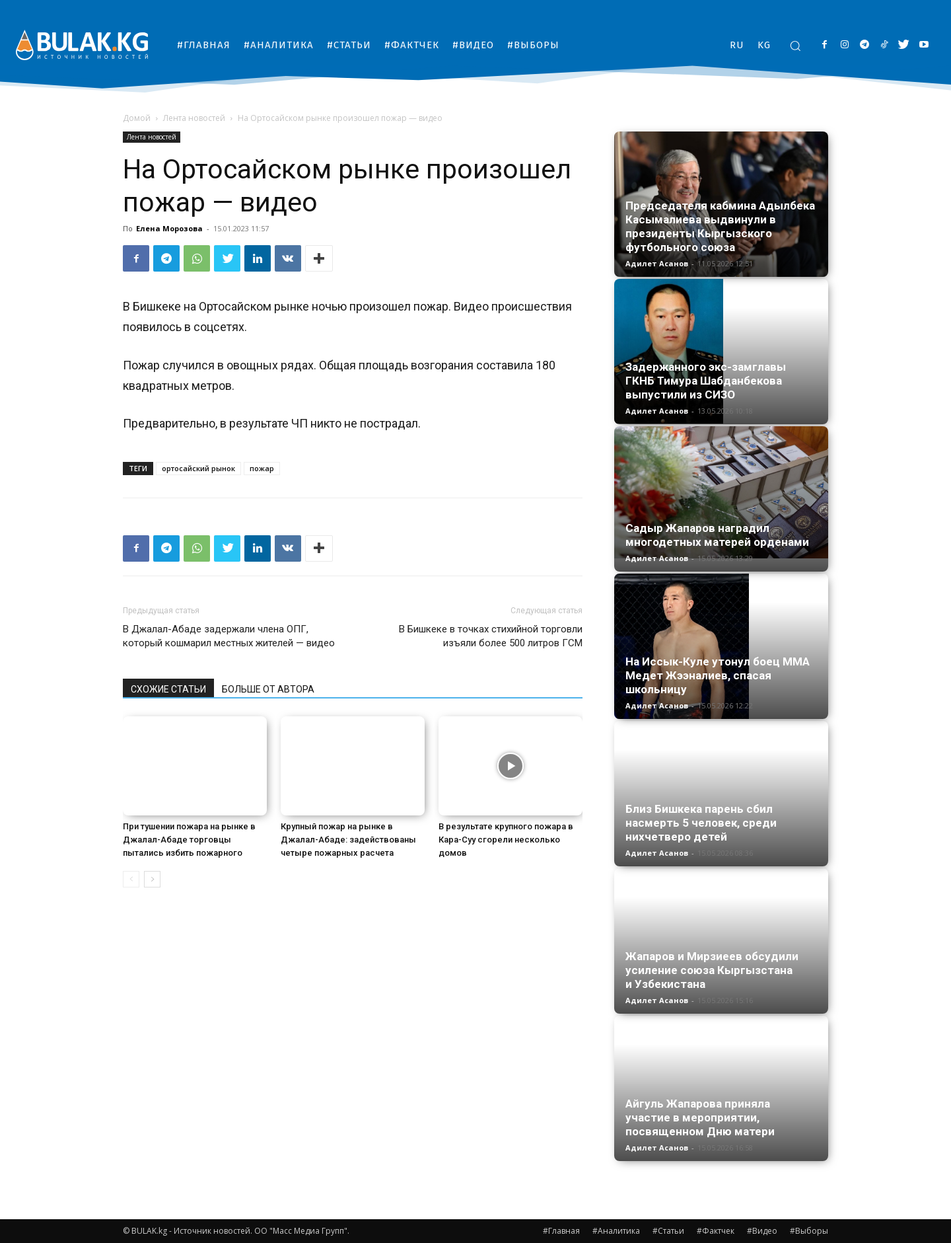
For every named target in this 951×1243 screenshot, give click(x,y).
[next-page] (152, 879)
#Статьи (668, 1230)
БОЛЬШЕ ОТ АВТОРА (268, 689)
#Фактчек (715, 1230)
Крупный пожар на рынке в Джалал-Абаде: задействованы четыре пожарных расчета (348, 839)
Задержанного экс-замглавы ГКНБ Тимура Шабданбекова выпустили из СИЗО (705, 380)
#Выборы (809, 1230)
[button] (795, 45)
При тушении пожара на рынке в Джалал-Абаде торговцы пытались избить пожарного (189, 839)
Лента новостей (194, 118)
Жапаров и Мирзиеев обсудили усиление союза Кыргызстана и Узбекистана (711, 970)
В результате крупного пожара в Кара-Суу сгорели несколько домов (506, 839)
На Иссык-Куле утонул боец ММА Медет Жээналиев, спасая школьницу (717, 675)
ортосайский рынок (198, 468)
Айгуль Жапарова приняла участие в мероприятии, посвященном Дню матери (700, 1117)
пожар (262, 468)
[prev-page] (131, 879)
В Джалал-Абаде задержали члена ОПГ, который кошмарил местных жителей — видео (229, 636)
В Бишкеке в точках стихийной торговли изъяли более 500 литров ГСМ (490, 636)
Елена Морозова (169, 228)
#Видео (762, 1230)
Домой (137, 118)
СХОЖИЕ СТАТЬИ (168, 689)
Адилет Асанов (656, 263)
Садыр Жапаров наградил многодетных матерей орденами (717, 534)
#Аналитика (616, 1230)
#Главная (561, 1230)
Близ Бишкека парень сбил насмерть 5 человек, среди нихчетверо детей (701, 822)
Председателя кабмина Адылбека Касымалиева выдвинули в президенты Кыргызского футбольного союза (720, 226)
